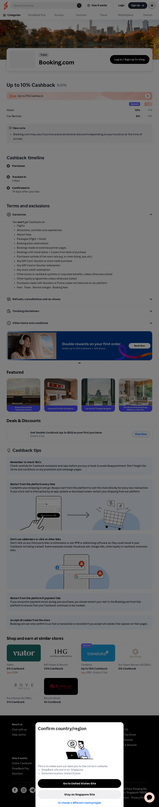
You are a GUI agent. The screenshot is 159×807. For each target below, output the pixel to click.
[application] (149, 797)
